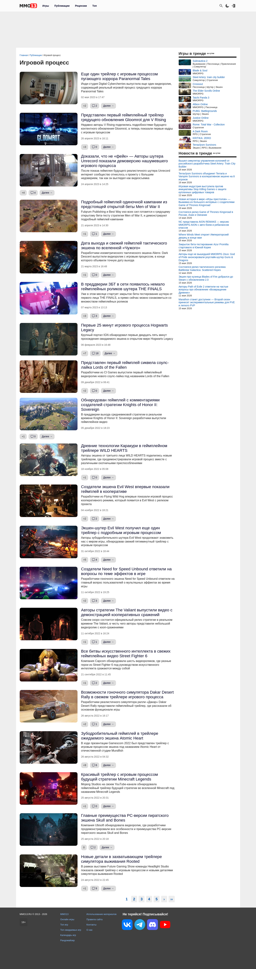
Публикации (62, 5)
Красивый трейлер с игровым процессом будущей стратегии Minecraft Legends (119, 776)
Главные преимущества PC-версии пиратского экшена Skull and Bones (125, 817)
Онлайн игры (67, 919)
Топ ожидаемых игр (70, 930)
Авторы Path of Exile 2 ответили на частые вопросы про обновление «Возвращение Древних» (203, 289)
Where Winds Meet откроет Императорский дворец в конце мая (204, 236)
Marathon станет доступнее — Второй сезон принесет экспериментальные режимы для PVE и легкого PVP (207, 302)
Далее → (108, 105)
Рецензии (81, 5)
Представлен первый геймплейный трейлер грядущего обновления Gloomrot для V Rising (123, 117)
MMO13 (64, 914)
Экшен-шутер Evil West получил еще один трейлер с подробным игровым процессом (121, 530)
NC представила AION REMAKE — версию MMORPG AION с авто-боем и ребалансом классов (204, 224)
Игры (45, 5)
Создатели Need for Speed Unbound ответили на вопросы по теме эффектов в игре (126, 571)
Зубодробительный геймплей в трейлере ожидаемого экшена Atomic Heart (119, 735)
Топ (94, 5)
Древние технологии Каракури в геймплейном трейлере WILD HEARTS (124, 448)
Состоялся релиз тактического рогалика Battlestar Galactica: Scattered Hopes (202, 268)
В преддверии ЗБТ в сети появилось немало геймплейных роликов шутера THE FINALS (123, 286)
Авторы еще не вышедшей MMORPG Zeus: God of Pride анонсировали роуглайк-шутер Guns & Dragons (207, 257)
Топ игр (64, 924)
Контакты (91, 924)
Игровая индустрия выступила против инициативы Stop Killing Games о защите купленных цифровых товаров (203, 189)
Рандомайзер (67, 940)
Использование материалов (101, 914)
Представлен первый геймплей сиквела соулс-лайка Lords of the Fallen (125, 365)
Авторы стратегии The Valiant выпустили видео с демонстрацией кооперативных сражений (127, 612)
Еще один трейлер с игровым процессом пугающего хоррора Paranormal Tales (119, 76)
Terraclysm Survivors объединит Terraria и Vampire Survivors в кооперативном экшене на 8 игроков (207, 176)
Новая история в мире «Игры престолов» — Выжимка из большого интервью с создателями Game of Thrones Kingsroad (207, 202)
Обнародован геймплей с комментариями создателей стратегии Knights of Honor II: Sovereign (120, 405)
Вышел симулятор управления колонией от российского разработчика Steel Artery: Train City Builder (207, 163)
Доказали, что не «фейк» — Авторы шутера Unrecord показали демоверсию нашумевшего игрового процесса (124, 161)
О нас (89, 930)
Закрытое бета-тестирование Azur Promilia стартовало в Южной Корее (204, 246)
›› (171, 899)
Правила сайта (94, 919)
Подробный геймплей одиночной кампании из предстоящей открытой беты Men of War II (124, 204)
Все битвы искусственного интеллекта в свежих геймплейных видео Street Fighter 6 (126, 653)
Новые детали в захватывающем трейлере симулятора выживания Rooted (121, 859)
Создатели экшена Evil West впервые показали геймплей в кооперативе (125, 489)
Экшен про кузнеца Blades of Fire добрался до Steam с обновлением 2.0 (206, 278)
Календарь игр (68, 935)
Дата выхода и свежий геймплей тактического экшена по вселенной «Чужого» (124, 245)
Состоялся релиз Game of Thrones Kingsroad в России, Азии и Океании (206, 213)
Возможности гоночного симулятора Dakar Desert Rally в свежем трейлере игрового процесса (127, 694)
